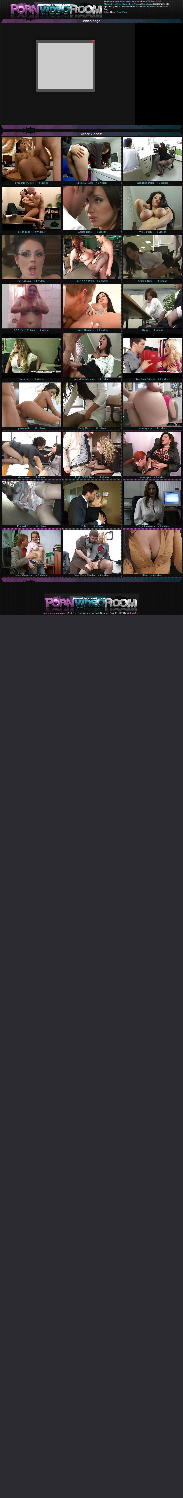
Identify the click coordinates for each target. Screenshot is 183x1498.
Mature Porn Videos (131, 4)
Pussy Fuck (122, 12)
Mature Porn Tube (112, 4)
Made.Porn (146, 4)
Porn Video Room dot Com (127, 1)
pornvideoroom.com (54, 613)
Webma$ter (133, 613)
